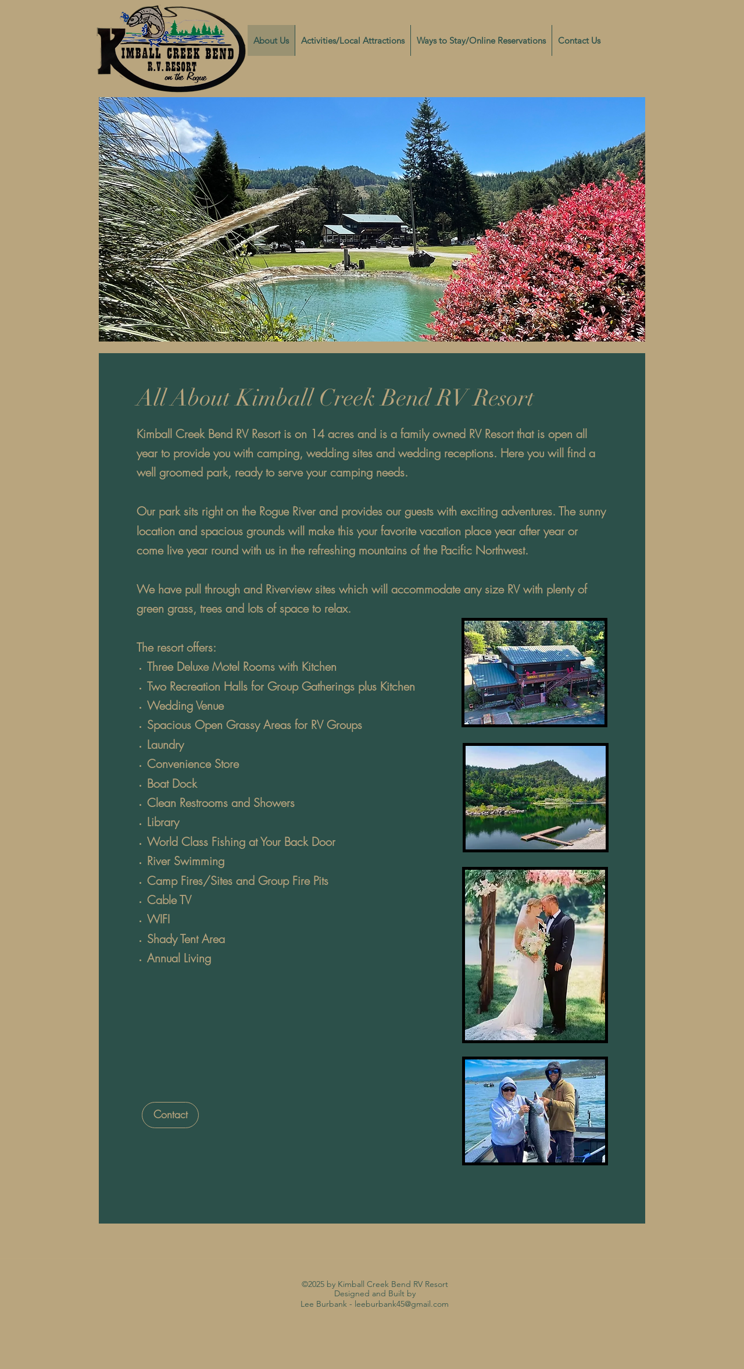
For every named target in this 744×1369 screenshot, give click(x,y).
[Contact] (170, 1115)
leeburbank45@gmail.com (402, 1304)
